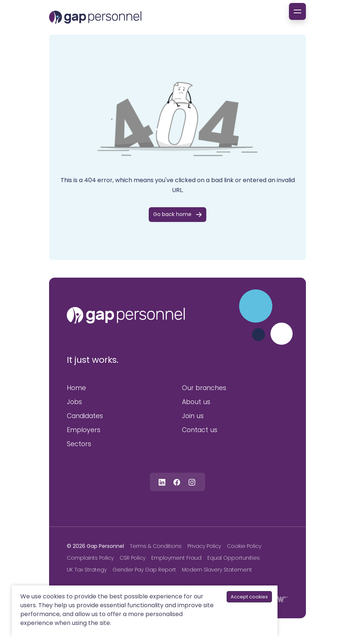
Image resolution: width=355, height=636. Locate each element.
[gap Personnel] (95, 17)
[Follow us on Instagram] (192, 481)
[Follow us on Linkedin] (162, 481)
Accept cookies (249, 597)
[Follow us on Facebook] (176, 481)
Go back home (172, 214)
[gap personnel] (126, 315)
